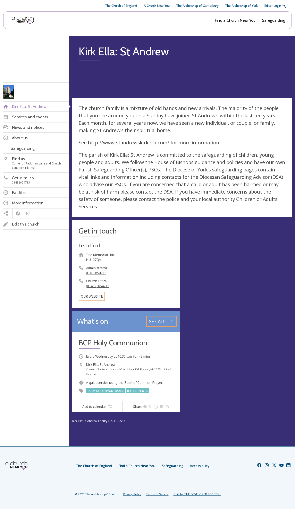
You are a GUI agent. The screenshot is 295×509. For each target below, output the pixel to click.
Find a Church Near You (235, 20)
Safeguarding (273, 20)
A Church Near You (157, 6)
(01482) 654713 (97, 286)
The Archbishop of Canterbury (197, 6)
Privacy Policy (132, 494)
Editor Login (275, 5)
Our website (92, 296)
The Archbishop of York (241, 6)
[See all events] (161, 321)
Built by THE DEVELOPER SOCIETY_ (197, 494)
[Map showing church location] (238, 274)
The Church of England (121, 6)
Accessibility (200, 466)
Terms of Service (157, 494)
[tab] (97, 406)
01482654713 (96, 273)
